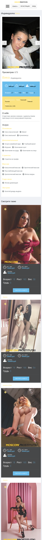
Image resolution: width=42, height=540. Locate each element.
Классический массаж (12, 168)
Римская (30, 101)
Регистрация (25, 6)
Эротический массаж (31, 168)
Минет (24, 132)
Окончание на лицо (29, 150)
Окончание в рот (20, 147)
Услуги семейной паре (13, 144)
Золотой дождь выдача (13, 191)
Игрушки (8, 147)
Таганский (23, 100)
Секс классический (11, 132)
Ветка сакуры (29, 174)
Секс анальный (10, 135)
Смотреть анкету (21, 290)
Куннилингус (23, 135)
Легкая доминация (11, 183)
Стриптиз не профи (11, 159)
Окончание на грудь (12, 150)
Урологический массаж (13, 174)
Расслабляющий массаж (13, 171)
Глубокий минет (30, 144)
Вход (34, 6)
